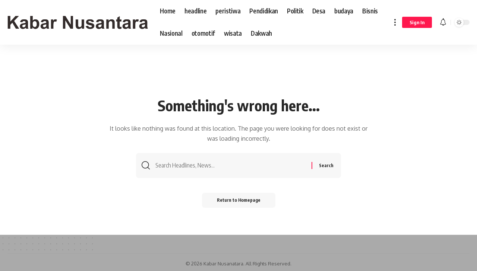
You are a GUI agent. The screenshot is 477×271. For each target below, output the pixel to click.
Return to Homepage (238, 200)
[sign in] (417, 22)
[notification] (443, 22)
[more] (395, 22)
